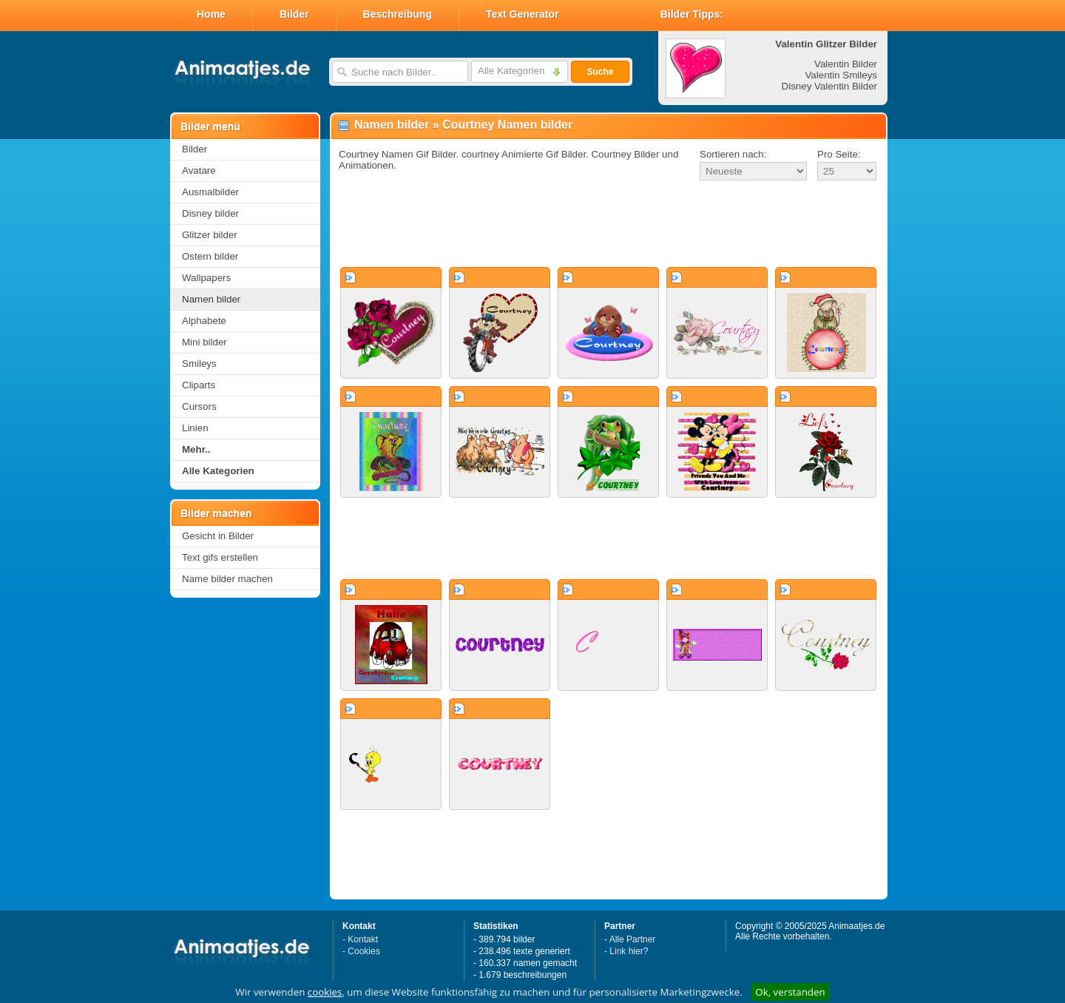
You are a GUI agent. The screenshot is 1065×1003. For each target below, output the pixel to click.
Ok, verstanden (790, 992)
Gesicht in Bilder (218, 535)
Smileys (199, 363)
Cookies (363, 951)
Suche (599, 72)
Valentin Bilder (845, 64)
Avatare (199, 170)
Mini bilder (204, 342)
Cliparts (198, 385)
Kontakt (363, 939)
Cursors (199, 406)
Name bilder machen (227, 578)
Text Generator (522, 14)
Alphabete (204, 320)
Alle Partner (632, 939)
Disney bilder (210, 213)
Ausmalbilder (210, 191)
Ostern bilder (210, 256)
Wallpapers (206, 277)
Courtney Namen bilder (507, 124)
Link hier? (628, 951)
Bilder (294, 14)
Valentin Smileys (841, 75)
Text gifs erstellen (220, 557)
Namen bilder (211, 299)
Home (211, 14)
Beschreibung (397, 14)
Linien (195, 427)
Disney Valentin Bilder (829, 86)
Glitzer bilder (209, 234)
